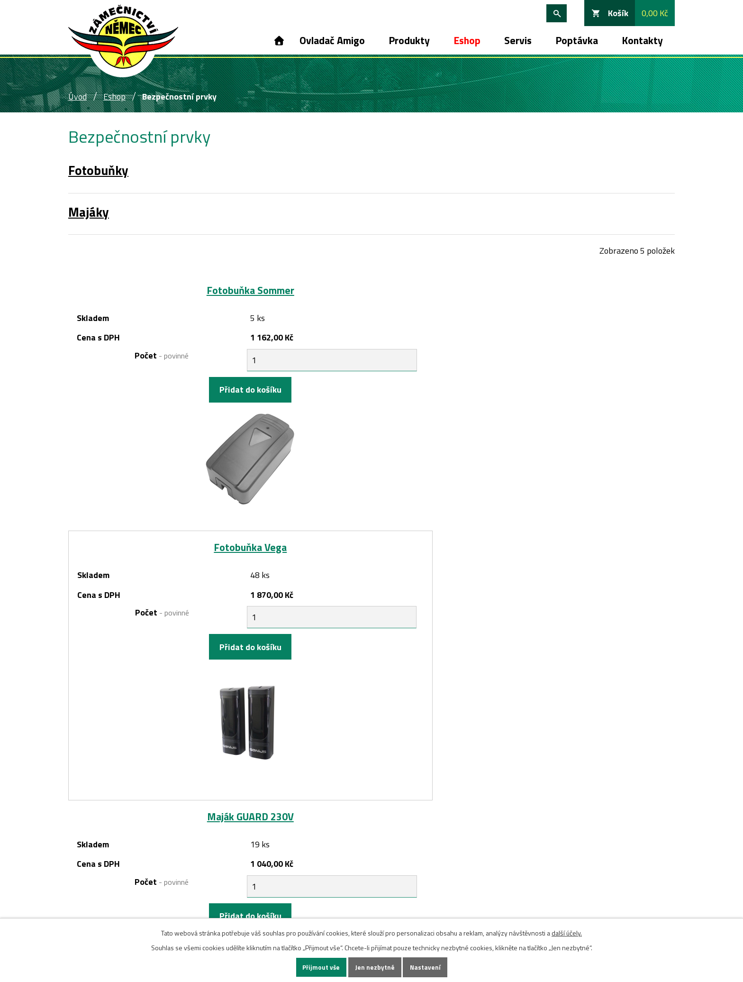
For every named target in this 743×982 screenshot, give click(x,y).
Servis (518, 40)
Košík (618, 13)
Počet (122, 355)
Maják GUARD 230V (573, 290)
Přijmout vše (320, 967)
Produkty (409, 40)
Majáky (88, 211)
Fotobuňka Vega (371, 290)
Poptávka (576, 40)
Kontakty (642, 40)
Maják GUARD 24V (169, 559)
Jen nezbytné (375, 967)
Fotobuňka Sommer (169, 290)
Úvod (278, 40)
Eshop (466, 40)
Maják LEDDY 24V (371, 559)
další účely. (567, 932)
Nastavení (426, 967)
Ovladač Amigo (332, 40)
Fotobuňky (98, 170)
